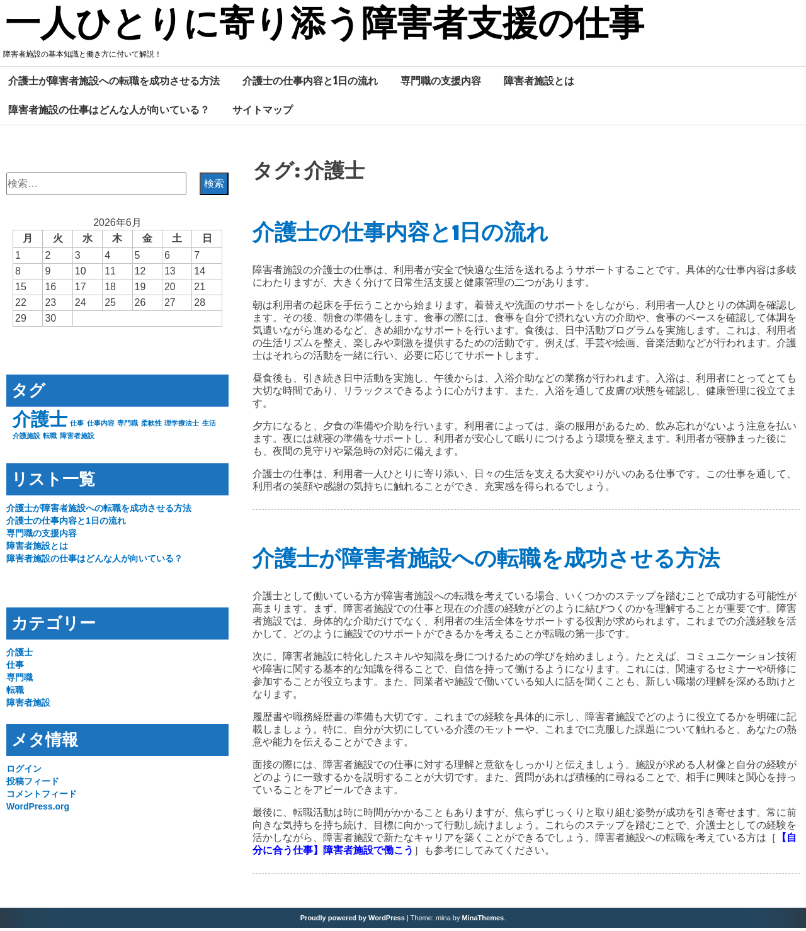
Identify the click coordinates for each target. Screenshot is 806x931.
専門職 (19, 680)
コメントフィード (41, 797)
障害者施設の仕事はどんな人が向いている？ (109, 112)
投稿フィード (32, 784)
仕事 (15, 668)
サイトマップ (262, 112)
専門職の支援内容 (440, 83)
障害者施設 (28, 706)
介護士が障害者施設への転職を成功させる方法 (114, 83)
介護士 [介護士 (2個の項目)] (40, 422)
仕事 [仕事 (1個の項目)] (77, 426)
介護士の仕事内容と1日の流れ (310, 83)
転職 (15, 693)
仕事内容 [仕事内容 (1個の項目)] (101, 426)
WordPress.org (37, 809)
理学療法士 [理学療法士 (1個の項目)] (181, 426)
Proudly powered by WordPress (352, 921)
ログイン (24, 772)
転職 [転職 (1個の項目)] (50, 439)
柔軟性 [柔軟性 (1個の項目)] (151, 426)
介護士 (19, 655)
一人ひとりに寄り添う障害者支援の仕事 (347, 27)
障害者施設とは (539, 83)
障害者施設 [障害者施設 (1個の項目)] (77, 439)
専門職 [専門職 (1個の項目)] (127, 426)
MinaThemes (483, 921)
